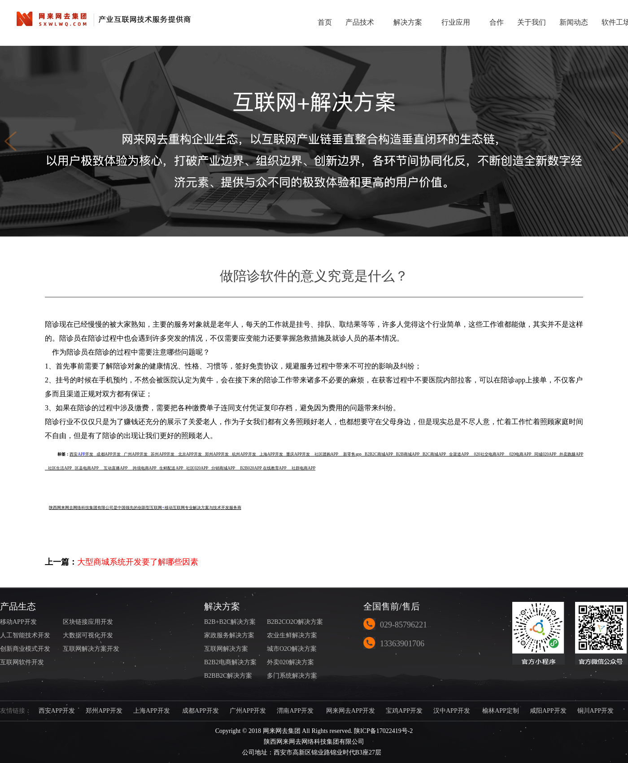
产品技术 (362, 21)
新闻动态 (573, 22)
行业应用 (458, 21)
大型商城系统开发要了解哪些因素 (137, 561)
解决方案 (410, 21)
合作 (496, 22)
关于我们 (531, 22)
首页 (325, 22)
